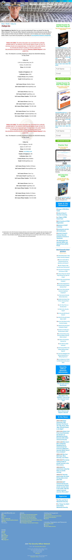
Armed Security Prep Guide (26, 521)
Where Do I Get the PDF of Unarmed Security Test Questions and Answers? (63, 261)
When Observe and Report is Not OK (63, 411)
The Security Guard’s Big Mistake (63, 383)
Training (22, 1)
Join (68, 1)
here (66, 199)
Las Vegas (3, 534)
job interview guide (64, 197)
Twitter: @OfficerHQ (5, 518)
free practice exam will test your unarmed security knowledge (63, 166)
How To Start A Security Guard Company (28, 514)
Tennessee (3, 538)
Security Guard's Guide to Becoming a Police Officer (31, 520)
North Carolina (4, 535)
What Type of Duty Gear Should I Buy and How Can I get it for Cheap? (63, 275)
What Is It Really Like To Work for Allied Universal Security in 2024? (63, 361)
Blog (2, 514)
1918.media (37, 553)
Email (2, 517)
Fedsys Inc (13, 23)
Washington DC (5, 539)
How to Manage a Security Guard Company (29, 522)
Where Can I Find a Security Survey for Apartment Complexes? (63, 291)
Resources (46, 525)
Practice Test (14, 1)
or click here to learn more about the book (63, 126)
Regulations (31, 1)
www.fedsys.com (28, 151)
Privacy (37, 556)
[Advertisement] (48, 19)
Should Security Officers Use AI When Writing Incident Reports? (63, 349)
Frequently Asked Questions (50, 517)
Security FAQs (41, 1)
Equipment (46, 518)
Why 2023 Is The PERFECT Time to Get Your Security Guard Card (63, 397)
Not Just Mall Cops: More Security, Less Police (62, 456)
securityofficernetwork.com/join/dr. (41, 35)
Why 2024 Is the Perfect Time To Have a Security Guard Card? (63, 301)
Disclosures (33, 556)
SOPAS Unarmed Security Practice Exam (52, 515)
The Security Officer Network (39, 544)
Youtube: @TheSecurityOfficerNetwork (9, 520)
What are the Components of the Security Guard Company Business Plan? (63, 285)
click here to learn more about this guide (63, 64)
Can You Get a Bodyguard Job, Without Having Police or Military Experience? (63, 355)
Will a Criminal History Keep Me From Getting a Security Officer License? (63, 335)
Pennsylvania (4, 537)
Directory (3, 515)
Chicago (3, 531)
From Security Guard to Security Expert (28, 518)
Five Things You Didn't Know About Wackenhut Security (63, 505)
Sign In (61, 1)
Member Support (52, 1)
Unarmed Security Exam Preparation (28, 515)
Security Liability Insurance (50, 526)
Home (3, 23)
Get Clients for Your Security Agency (28, 517)
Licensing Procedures (48, 523)
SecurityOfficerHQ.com (61, 47)
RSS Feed (3, 521)
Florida (7, 23)
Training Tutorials (48, 514)
